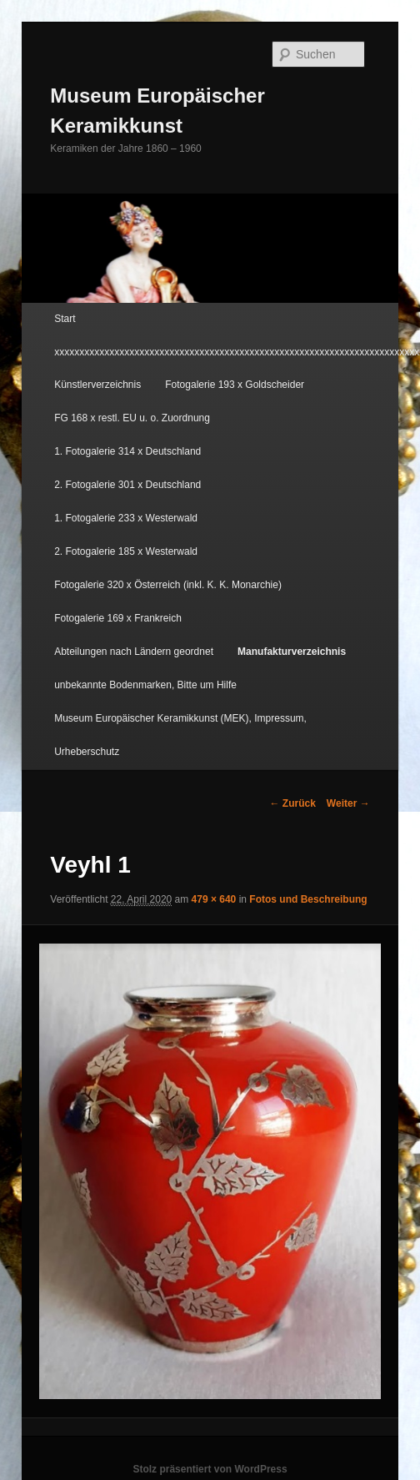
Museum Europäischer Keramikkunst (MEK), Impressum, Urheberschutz (180, 735)
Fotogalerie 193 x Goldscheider (234, 384)
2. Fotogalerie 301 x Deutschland (127, 485)
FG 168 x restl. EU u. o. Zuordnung (132, 418)
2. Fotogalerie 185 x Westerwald (126, 551)
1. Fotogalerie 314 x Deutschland (127, 451)
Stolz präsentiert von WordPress (209, 1469)
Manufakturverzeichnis (292, 651)
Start (64, 319)
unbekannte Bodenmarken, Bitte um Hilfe (145, 685)
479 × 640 (214, 899)
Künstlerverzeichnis (97, 384)
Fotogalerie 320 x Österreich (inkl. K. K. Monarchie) (168, 585)
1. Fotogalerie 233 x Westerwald (126, 518)
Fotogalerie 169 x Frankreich (118, 618)
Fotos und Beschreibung (308, 899)
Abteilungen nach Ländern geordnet (133, 651)
